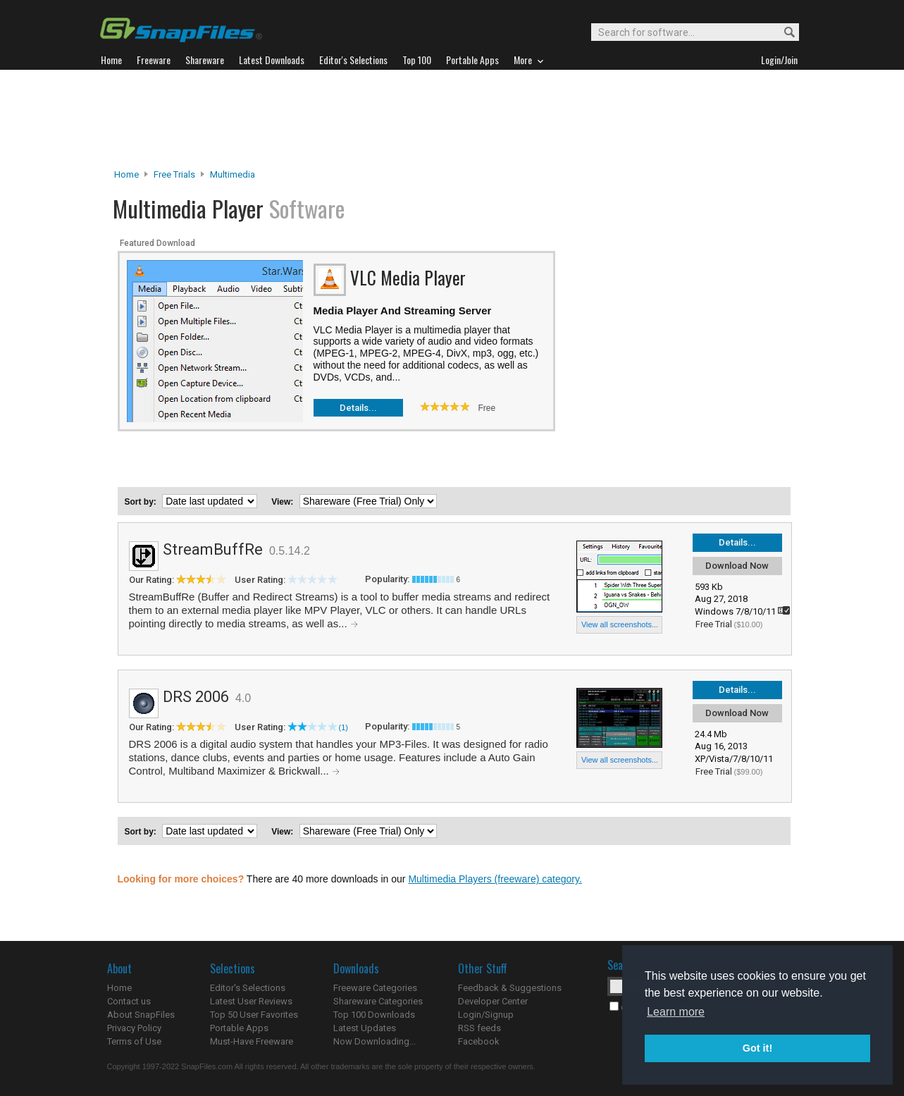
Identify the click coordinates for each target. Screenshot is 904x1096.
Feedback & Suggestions (510, 988)
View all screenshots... (619, 624)
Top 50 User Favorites (254, 1014)
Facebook (479, 1041)
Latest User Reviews (251, 1001)
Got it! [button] (757, 1048)
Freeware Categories (375, 988)
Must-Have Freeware (251, 1041)
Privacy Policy (134, 1028)
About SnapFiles (141, 1014)
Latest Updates (364, 1028)
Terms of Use (134, 1041)
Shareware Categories (378, 1001)
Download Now (737, 565)
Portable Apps (239, 1028)
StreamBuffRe (213, 549)
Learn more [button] (676, 1012)
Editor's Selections (247, 988)
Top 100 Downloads (374, 1014)
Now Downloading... (374, 1041)
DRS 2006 (196, 697)
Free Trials (174, 174)
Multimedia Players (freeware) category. (494, 879)
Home (126, 174)
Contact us (129, 1001)
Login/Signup (486, 1014)
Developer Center (493, 1001)
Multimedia (232, 174)
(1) (343, 727)
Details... (358, 407)
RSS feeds (479, 1028)
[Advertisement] (452, 119)
